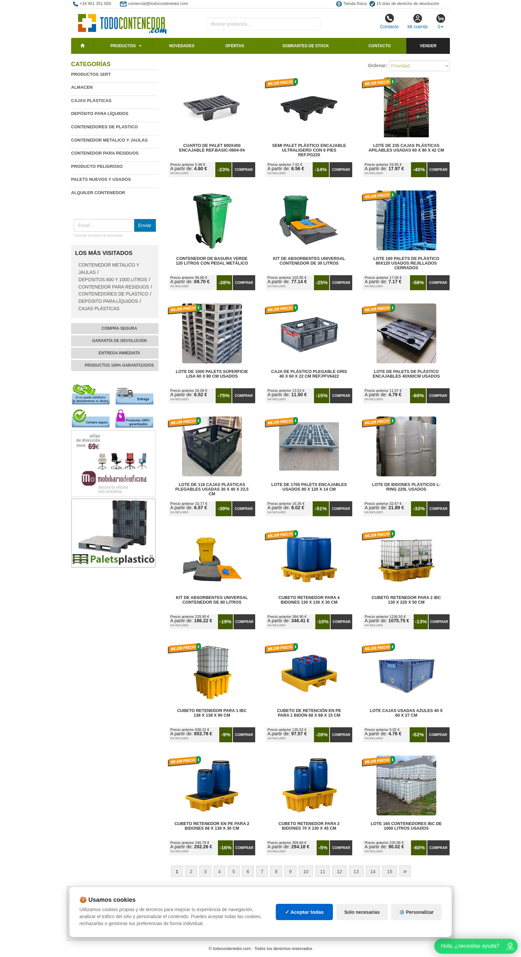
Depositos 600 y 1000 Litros (112, 279)
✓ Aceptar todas (304, 912)
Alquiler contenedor (98, 192)
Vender (428, 46)
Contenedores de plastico (104, 126)
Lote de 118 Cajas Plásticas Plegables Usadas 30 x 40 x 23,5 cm (212, 489)
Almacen (82, 87)
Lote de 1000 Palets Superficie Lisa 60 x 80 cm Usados (212, 374)
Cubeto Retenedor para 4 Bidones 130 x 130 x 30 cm (309, 600)
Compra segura (119, 328)
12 (339, 871)
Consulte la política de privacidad (98, 235)
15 (389, 871)
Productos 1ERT (91, 74)
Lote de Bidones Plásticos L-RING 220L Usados (406, 487)
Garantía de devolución (119, 340)
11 (322, 871)
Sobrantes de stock (305, 46)
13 (356, 871)
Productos (123, 46)
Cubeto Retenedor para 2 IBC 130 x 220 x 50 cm (406, 600)
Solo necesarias (362, 912)
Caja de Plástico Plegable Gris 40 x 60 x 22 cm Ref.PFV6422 (309, 374)
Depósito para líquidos (99, 113)
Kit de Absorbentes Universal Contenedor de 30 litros (309, 261)
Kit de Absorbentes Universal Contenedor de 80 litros (212, 600)
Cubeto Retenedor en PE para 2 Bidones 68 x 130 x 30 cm (211, 826)
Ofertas (234, 46)
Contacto (389, 21)
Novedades (181, 46)
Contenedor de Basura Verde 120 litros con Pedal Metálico (212, 261)
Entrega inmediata (119, 353)
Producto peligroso (97, 166)
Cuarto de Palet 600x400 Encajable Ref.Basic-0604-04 (212, 148)
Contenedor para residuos (105, 153)
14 (373, 871)
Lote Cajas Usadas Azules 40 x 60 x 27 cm (406, 713)
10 (306, 871)
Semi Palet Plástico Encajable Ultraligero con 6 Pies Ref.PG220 (309, 150)
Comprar (244, 170)
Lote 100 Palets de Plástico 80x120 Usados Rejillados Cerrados (406, 263)
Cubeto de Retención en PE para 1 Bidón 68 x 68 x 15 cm (309, 713)
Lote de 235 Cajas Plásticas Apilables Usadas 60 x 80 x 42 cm (406, 148)
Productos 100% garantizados (119, 365)
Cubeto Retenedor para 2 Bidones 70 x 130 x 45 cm (309, 826)
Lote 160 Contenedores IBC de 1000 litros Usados (406, 826)
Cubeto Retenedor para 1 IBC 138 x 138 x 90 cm (212, 713)
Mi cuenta (417, 21)
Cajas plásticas (91, 100)
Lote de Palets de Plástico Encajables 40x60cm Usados (406, 374)
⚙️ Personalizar (416, 912)
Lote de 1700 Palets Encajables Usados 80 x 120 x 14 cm (309, 487)
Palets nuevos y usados (101, 179)
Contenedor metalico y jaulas (109, 140)
